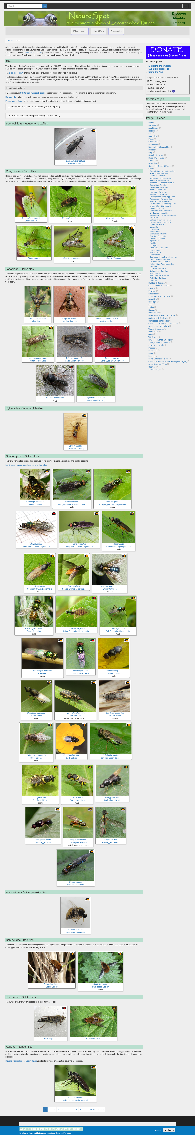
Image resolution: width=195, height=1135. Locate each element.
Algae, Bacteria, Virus (157, 364)
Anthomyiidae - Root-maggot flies (162, 264)
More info (67, 1133)
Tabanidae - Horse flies (158, 176)
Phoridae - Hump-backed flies (160, 201)
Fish (150, 133)
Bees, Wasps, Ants (156, 158)
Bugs (150, 152)
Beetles (151, 150)
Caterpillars (153, 142)
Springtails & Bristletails (158, 318)
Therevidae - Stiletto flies (159, 187)
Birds (150, 123)
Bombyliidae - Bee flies (158, 185)
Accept (158, 1130)
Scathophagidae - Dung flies (160, 262)
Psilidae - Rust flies (157, 208)
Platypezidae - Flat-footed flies (161, 199)
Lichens (151, 356)
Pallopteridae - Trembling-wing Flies (163, 215)
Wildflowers (153, 337)
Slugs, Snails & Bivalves (158, 326)
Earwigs (151, 288)
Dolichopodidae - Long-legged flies (162, 197)
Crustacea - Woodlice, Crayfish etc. (163, 323)
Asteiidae (153, 243)
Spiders (151, 310)
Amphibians (153, 128)
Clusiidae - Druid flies (157, 238)
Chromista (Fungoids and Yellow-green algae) (167, 361)
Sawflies (151, 161)
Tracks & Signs (154, 370)
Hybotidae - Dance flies (158, 192)
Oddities (151, 367)
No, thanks (169, 1130)
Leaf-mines (153, 144)
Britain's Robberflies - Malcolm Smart (21, 1061)
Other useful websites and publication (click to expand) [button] (34, 115)
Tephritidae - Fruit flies (158, 225)
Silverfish (152, 302)
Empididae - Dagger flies (159, 194)
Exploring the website (159, 66)
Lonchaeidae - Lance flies (159, 213)
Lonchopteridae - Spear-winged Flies (163, 204)
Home (9, 41)
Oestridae (153, 280)
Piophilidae (154, 218)
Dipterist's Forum (16, 73)
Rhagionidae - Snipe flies (159, 173)
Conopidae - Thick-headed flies (161, 211)
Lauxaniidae (154, 227)
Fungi (150, 353)
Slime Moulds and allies (158, 359)
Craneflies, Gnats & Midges (159, 166)
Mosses (151, 348)
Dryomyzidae (154, 229)
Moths (151, 139)
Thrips (151, 307)
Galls (150, 334)
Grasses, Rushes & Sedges (160, 340)
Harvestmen (153, 313)
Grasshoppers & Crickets (159, 286)
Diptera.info (10, 97)
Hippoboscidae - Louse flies (160, 259)
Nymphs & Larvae (155, 155)
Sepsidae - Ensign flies (158, 236)
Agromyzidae (154, 241)
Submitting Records (158, 69)
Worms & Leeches (156, 329)
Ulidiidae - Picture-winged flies (161, 220)
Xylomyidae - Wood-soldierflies (161, 178)
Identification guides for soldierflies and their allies (26, 465)
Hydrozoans (153, 332)
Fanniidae (153, 266)
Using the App (155, 72)
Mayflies (151, 291)
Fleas (150, 305)
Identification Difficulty (33, 52)
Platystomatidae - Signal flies (160, 222)
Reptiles (151, 131)
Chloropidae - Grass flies (159, 248)
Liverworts (152, 351)
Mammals (152, 125)
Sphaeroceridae (155, 252)
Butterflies (152, 136)
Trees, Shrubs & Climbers (159, 342)
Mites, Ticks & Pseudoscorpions (161, 315)
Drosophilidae (155, 255)
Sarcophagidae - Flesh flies (159, 276)
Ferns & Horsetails (156, 345)
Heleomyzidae (155, 250)
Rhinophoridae (155, 273)
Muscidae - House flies (158, 269)
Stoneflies (152, 299)
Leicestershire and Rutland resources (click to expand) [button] (34, 107)
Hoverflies (152, 163)
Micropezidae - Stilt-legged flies (161, 206)
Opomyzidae (154, 246)
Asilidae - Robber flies (158, 190)
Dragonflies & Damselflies (159, 147)
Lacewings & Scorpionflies (159, 296)
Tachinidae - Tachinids (158, 278)
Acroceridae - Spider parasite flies (162, 183)
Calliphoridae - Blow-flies (159, 271)
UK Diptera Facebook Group (33, 93)
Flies (150, 169)
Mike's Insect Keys (13, 101)
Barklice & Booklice (156, 283)
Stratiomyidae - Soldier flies (160, 180)
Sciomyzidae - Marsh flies (159, 234)
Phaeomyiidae (155, 232)
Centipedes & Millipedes (158, 321)
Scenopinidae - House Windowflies (162, 171)
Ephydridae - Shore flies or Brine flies (163, 257)
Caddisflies (153, 294)
